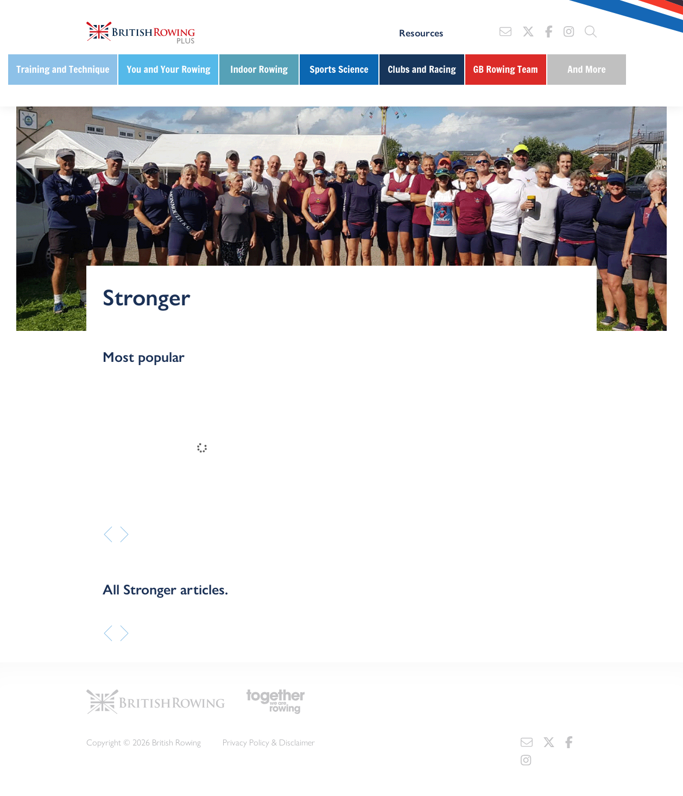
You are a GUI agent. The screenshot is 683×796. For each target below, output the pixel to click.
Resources (421, 32)
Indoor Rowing (259, 69)
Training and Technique (62, 69)
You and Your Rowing (168, 69)
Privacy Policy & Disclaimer (269, 742)
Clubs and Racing (422, 69)
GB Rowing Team (505, 69)
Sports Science (338, 69)
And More (586, 69)
